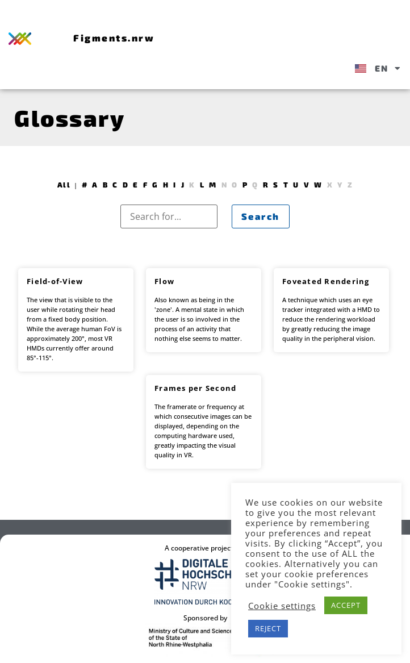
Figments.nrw (113, 37)
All (63, 184)
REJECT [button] (268, 628)
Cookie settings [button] (282, 606)
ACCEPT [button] (346, 605)
